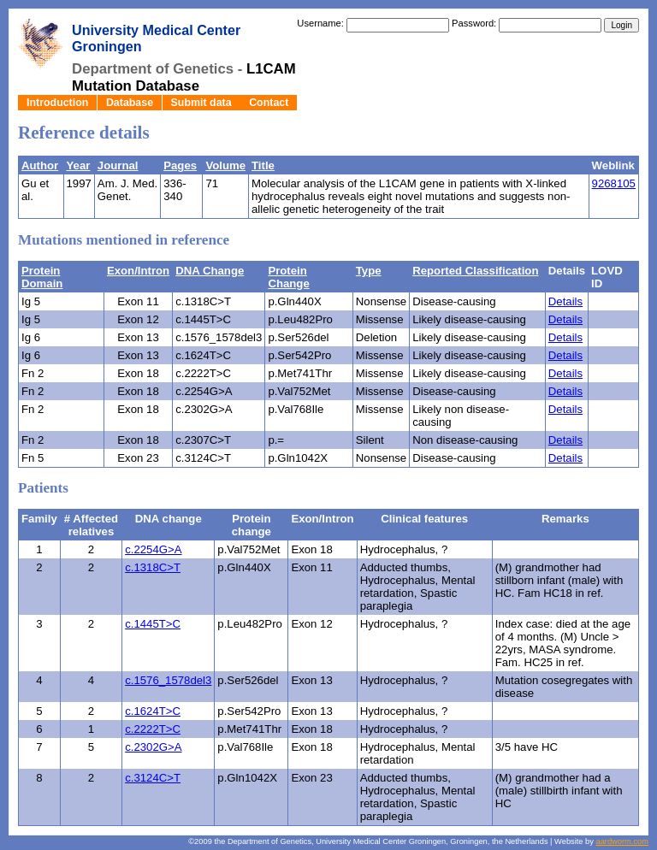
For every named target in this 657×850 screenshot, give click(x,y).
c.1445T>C (153, 623)
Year (79, 165)
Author (39, 165)
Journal (118, 165)
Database (129, 103)
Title (263, 165)
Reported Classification (475, 270)
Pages (180, 165)
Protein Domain (41, 277)
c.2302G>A (153, 747)
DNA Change (209, 270)
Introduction (57, 103)
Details (565, 301)
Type (369, 270)
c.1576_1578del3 (168, 680)
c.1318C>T (153, 567)
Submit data (201, 103)
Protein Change (288, 277)
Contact (268, 103)
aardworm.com (622, 841)
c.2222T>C (153, 729)
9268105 (614, 183)
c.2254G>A (153, 549)
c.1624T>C (153, 711)
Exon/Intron (138, 270)
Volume (225, 165)
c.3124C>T (153, 777)
